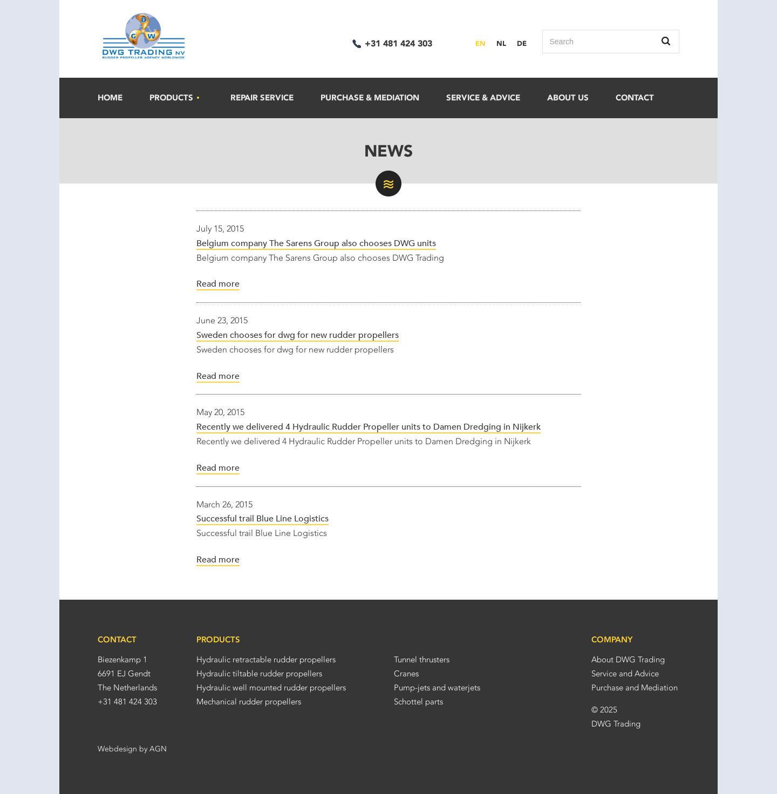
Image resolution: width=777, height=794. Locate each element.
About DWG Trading (628, 659)
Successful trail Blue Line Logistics (262, 518)
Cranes (406, 673)
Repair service (262, 98)
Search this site (666, 41)
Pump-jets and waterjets (437, 688)
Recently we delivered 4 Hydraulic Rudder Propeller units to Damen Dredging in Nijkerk (368, 427)
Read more (218, 284)
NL (501, 43)
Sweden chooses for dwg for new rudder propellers (297, 335)
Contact (635, 98)
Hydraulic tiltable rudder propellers (259, 673)
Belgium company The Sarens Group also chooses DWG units (316, 243)
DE (522, 43)
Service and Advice (625, 673)
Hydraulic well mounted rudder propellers (271, 688)
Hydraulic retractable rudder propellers (266, 659)
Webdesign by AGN (132, 749)
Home (110, 98)
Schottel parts (418, 702)
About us (568, 98)
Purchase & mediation (370, 98)
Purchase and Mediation (634, 688)
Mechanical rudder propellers (248, 702)
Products (175, 98)
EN (480, 43)
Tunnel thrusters (421, 659)
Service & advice (483, 98)
